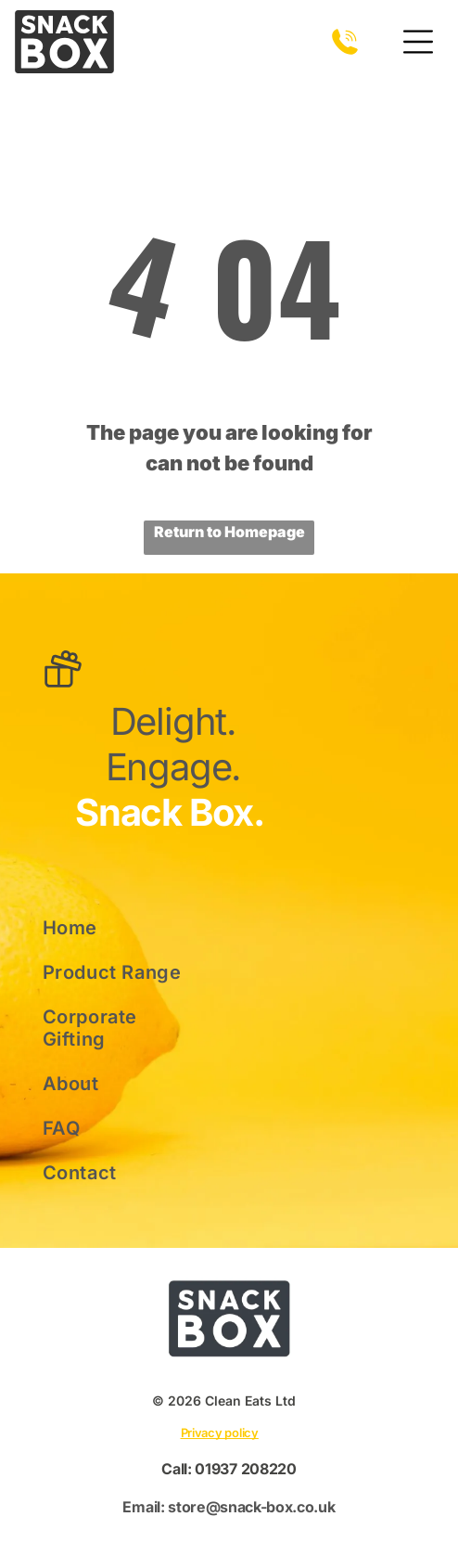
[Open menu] (418, 41)
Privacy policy (220, 1432)
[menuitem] (118, 928)
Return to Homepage (229, 531)
